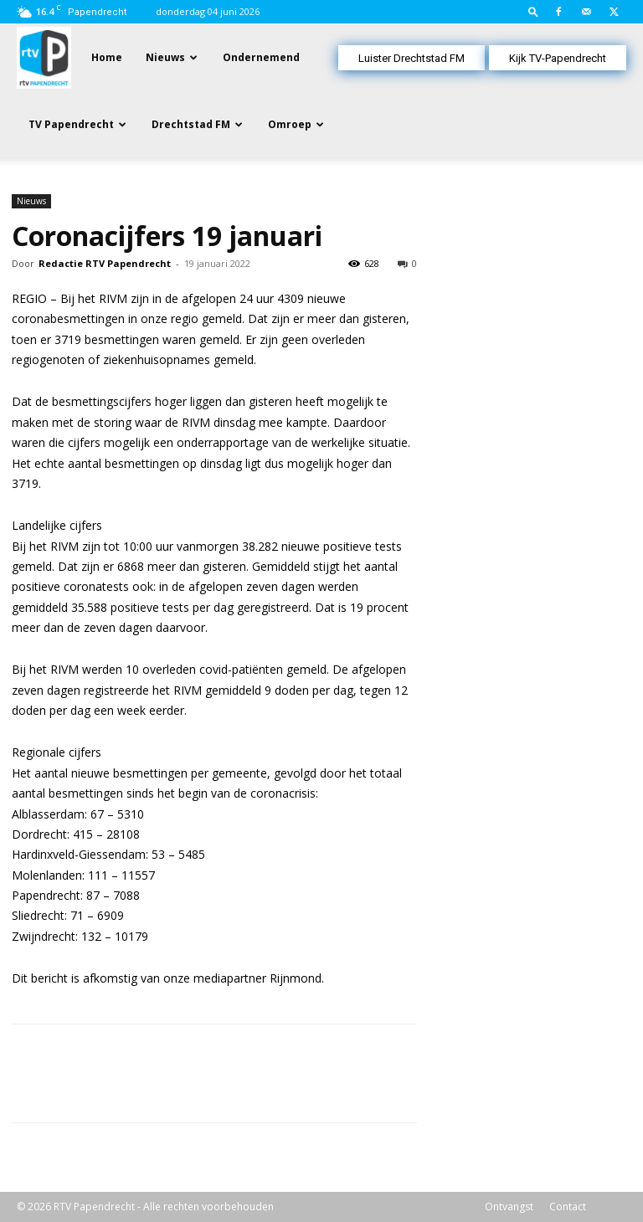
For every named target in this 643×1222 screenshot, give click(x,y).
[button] (533, 11)
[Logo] (44, 56)
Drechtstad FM (191, 124)
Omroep (289, 124)
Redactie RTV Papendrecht (105, 263)
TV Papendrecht (71, 124)
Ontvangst (509, 1206)
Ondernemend (261, 57)
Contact (567, 1206)
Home (106, 57)
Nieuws (165, 57)
